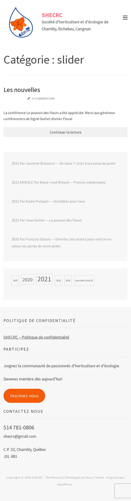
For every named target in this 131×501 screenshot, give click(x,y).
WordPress (64, 484)
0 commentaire (43, 98)
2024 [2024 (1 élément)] (68, 280)
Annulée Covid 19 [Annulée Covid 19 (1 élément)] (84, 280)
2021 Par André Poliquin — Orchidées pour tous (48, 201)
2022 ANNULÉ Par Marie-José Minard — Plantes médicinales (59, 182)
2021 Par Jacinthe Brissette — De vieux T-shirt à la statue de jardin (63, 163)
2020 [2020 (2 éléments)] (27, 279)
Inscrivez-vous (24, 396)
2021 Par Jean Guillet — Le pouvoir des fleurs (47, 220)
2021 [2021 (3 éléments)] (44, 279)
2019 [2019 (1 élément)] (15, 280)
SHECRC (52, 15)
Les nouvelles (21, 89)
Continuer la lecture (65, 132)
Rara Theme (95, 477)
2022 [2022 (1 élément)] (58, 280)
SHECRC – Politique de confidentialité (36, 337)
